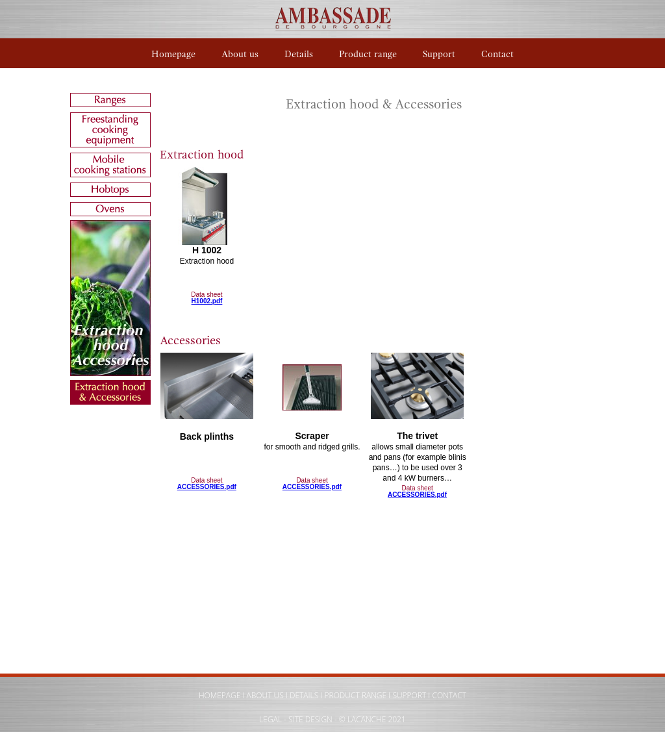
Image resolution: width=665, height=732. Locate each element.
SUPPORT (409, 695)
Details (298, 54)
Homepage (173, 54)
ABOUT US (265, 695)
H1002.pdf (207, 301)
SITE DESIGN (310, 719)
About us (239, 54)
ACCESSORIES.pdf (206, 486)
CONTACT (449, 695)
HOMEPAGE (219, 695)
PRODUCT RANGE (356, 695)
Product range (368, 54)
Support (439, 54)
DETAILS (304, 695)
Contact (497, 54)
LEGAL (270, 719)
